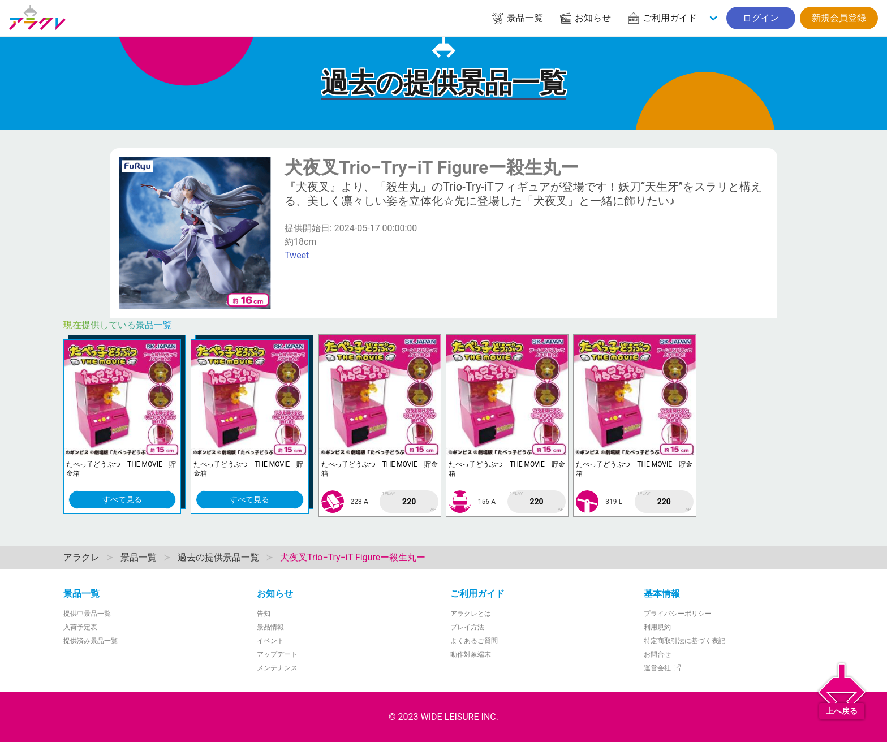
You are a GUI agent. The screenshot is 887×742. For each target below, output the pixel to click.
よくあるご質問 (474, 641)
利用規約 (657, 627)
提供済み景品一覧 (90, 641)
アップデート (277, 654)
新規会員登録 (839, 17)
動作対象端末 (470, 654)
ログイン (760, 17)
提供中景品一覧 (87, 614)
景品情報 (270, 627)
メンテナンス (277, 668)
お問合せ (657, 654)
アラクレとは (470, 614)
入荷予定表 (80, 627)
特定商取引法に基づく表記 (684, 641)
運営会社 (663, 668)
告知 (263, 614)
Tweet (297, 255)
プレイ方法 (467, 627)
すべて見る (122, 499)
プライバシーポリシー (678, 614)
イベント (270, 641)
